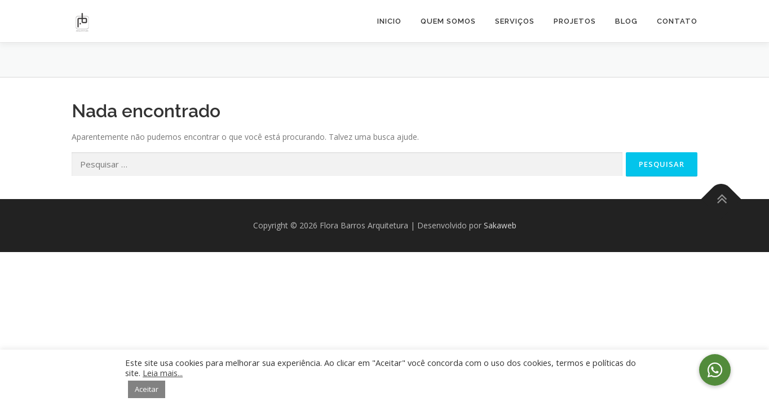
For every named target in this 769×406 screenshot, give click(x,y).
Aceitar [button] (146, 389)
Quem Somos (448, 21)
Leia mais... (163, 372)
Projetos (575, 21)
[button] (715, 370)
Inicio (389, 21)
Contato (677, 21)
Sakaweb (500, 225)
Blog (626, 21)
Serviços (514, 21)
